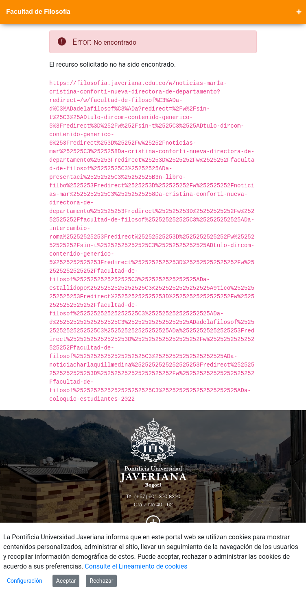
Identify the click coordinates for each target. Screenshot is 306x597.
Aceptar (66, 580)
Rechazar (101, 580)
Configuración (24, 580)
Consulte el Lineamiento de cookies (136, 566)
